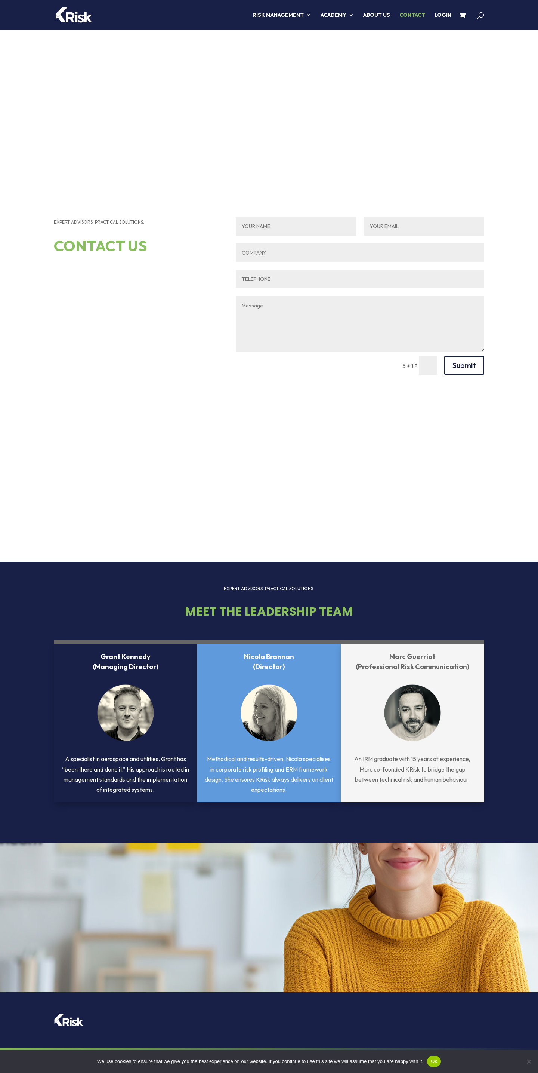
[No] (528, 1061)
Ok (434, 1061)
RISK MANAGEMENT (278, 15)
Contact (412, 15)
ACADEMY (333, 15)
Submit (464, 365)
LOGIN (443, 15)
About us (376, 15)
